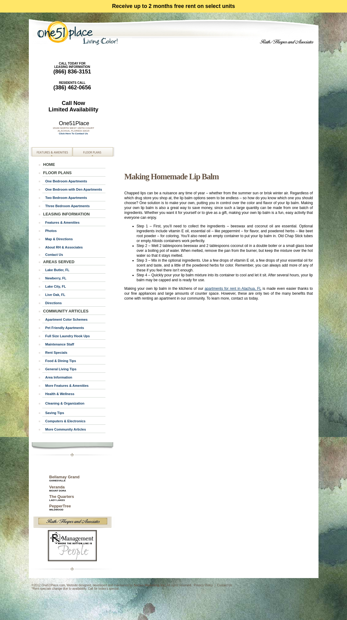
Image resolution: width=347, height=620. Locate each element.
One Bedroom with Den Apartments (73, 189)
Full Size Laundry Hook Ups (67, 336)
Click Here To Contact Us (73, 133)
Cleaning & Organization (65, 403)
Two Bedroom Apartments (66, 198)
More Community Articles (65, 429)
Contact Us (54, 254)
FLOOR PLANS (57, 172)
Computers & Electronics (65, 421)
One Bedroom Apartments (66, 181)
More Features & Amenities (67, 385)
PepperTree (60, 507)
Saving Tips (54, 413)
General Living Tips (61, 369)
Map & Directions (59, 239)
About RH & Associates (64, 247)
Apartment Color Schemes (66, 319)
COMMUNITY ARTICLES (66, 311)
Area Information (58, 377)
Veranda (57, 487)
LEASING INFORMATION (66, 214)
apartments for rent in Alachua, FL (232, 288)
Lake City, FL (55, 286)
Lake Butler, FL (57, 270)
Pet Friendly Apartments (64, 328)
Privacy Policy (203, 585)
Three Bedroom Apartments (67, 206)
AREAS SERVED (58, 262)
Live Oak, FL (55, 295)
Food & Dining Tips (60, 361)
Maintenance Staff (59, 344)
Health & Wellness (59, 394)
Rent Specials (56, 352)
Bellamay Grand (64, 478)
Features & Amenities (62, 222)
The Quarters (61, 498)
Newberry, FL (56, 278)
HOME (49, 164)
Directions (53, 303)
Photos (51, 231)
